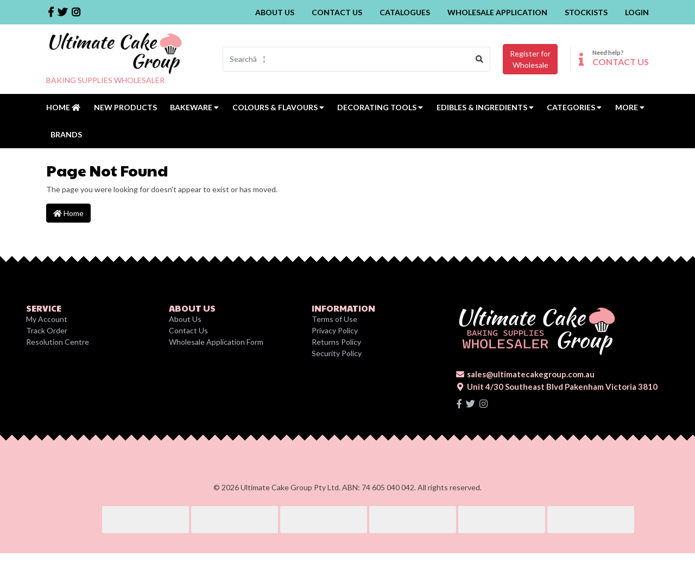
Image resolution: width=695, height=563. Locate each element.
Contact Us (337, 12)
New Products (125, 107)
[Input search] (346, 59)
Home (63, 107)
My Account (46, 319)
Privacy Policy (335, 330)
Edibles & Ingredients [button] (485, 107)
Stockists (586, 12)
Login (637, 12)
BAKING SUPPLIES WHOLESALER (105, 80)
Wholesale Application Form (216, 341)
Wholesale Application (497, 12)
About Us (274, 12)
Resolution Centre (57, 341)
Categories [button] (574, 107)
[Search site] (479, 59)
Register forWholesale (530, 59)
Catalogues (405, 12)
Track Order (46, 330)
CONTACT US (620, 61)
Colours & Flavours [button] (278, 107)
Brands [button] (66, 134)
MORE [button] (630, 107)
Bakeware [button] (194, 107)
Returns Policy (336, 341)
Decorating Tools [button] (380, 107)
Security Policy (337, 353)
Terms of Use (334, 319)
